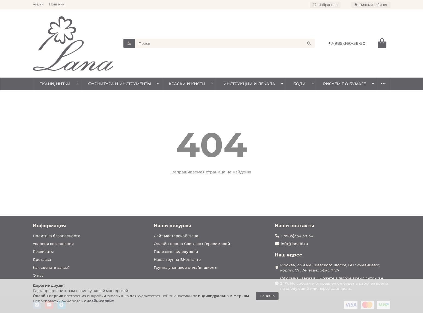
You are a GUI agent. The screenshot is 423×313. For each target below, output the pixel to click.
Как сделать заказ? (51, 267)
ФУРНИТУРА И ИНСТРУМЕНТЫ (119, 83)
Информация (49, 225)
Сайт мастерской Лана (176, 236)
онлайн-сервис (99, 301)
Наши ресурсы (172, 225)
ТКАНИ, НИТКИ (55, 83)
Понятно (267, 296)
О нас (38, 275)
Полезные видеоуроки (176, 251)
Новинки (56, 4)
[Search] (225, 43)
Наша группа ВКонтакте (177, 259)
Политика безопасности (56, 236)
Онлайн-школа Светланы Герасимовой (192, 243)
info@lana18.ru (294, 243)
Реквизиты (43, 251)
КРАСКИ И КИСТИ (187, 83)
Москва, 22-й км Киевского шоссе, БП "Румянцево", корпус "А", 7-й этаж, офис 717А (330, 267)
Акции (38, 4)
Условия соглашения (53, 243)
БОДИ (299, 83)
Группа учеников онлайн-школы (185, 267)
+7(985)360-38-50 (346, 43)
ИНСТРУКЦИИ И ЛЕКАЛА (249, 83)
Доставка (42, 259)
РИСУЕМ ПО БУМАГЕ (344, 83)
